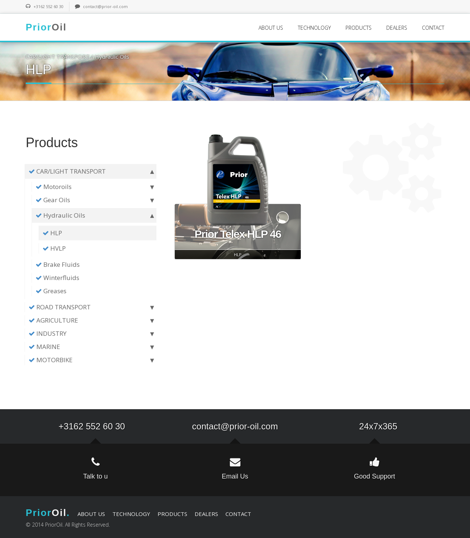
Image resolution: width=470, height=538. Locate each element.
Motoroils (93, 187)
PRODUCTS (359, 27)
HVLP (54, 248)
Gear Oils (93, 200)
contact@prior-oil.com (105, 6)
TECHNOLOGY (314, 27)
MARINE (89, 347)
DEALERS (396, 27)
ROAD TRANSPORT (89, 307)
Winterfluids (57, 277)
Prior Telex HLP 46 (238, 234)
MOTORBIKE (89, 360)
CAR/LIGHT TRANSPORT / (60, 56)
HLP (52, 233)
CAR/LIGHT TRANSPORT (89, 171)
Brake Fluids (58, 264)
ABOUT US (270, 27)
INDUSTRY (89, 333)
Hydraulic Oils (112, 56)
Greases (51, 291)
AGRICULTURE (89, 320)
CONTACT (433, 27)
